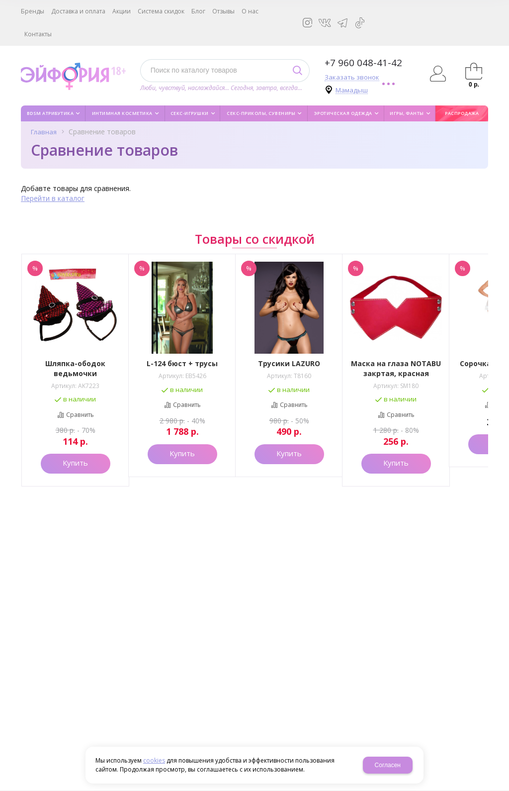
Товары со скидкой (255, 238)
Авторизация (438, 74)
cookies (154, 760)
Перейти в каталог (53, 198)
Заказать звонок (352, 77)
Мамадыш (352, 90)
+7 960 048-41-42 (363, 62)
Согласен (388, 765)
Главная (44, 131)
